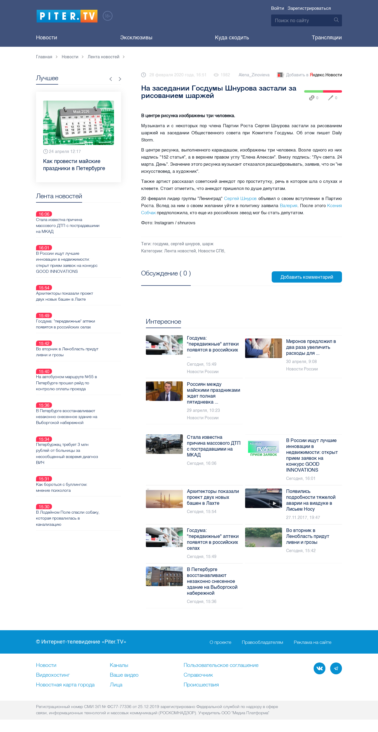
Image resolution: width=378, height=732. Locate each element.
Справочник (198, 675)
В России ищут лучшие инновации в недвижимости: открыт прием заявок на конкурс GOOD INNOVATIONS (87, 248)
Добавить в (309, 75)
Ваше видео (124, 675)
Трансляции (327, 37)
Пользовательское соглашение (221, 665)
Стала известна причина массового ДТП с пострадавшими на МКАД (81, 218)
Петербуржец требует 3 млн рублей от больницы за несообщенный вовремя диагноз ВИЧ (88, 397)
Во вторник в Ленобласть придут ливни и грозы (88, 317)
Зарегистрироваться (309, 8)
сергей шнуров (185, 243)
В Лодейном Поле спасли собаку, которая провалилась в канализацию (86, 448)
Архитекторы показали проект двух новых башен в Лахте (85, 275)
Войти (277, 8)
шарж (208, 243)
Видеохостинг (53, 675)
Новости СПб (211, 251)
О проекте (220, 642)
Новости (46, 37)
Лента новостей (180, 251)
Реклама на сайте (312, 642)
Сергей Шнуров (240, 198)
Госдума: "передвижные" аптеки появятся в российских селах (86, 296)
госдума (160, 243)
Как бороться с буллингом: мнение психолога (82, 425)
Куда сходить (232, 37)
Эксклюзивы (136, 37)
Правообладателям (262, 642)
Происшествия (201, 685)
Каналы (119, 665)
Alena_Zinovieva (254, 75)
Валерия (288, 205)
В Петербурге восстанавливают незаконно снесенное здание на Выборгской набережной (87, 368)
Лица (116, 685)
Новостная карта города (65, 685)
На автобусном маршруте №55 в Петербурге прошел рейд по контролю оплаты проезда (87, 341)
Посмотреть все (160, 280)
